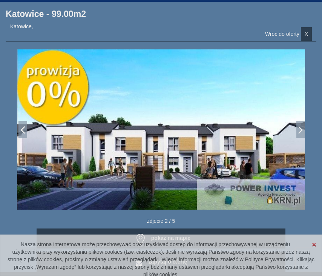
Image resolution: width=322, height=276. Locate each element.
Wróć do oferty (288, 34)
